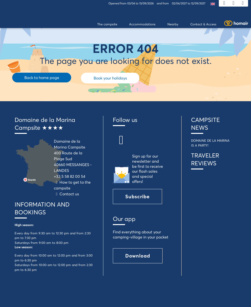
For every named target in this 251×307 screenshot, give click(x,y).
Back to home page (41, 77)
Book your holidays (110, 77)
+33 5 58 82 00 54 (69, 176)
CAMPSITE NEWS (205, 123)
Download (137, 255)
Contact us (66, 193)
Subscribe (137, 196)
